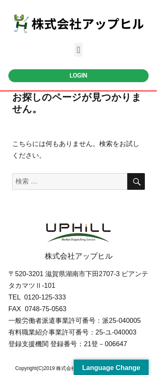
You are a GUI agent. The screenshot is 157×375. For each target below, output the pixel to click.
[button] (78, 50)
